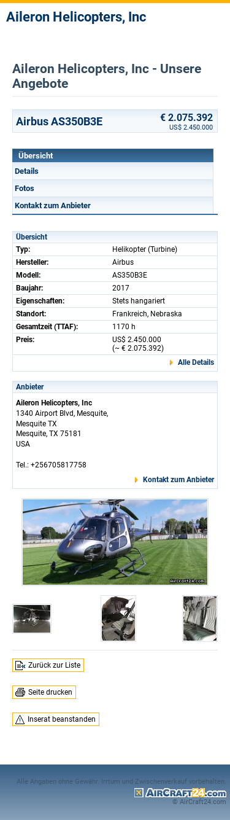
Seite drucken (50, 692)
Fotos (24, 188)
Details (27, 171)
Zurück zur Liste (54, 665)
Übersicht (35, 155)
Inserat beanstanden (62, 719)
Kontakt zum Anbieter (53, 205)
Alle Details (196, 362)
